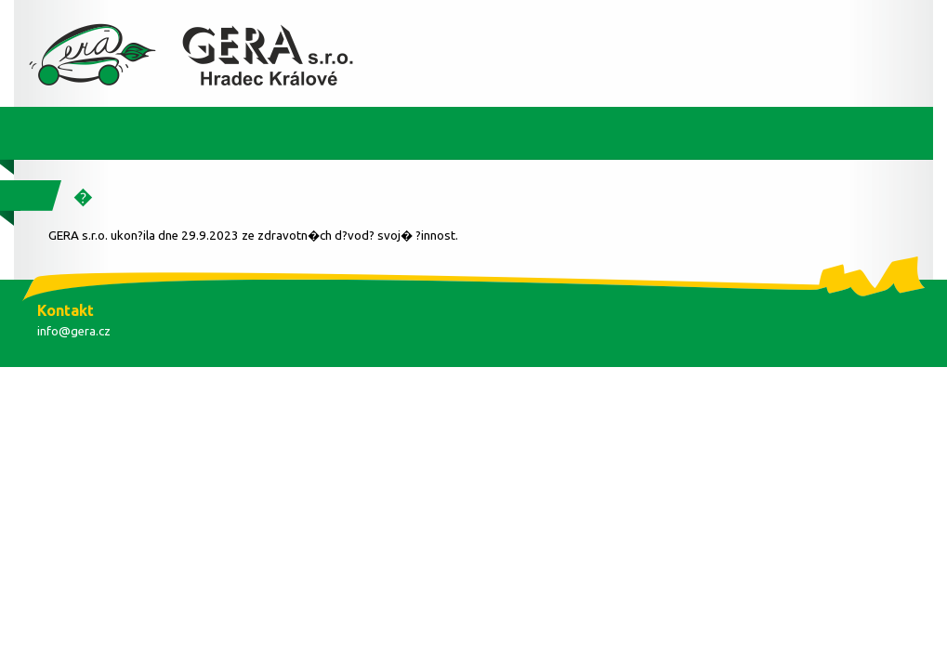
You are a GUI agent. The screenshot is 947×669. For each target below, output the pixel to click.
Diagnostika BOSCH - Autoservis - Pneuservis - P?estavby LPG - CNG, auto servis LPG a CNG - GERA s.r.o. (195, 53)
